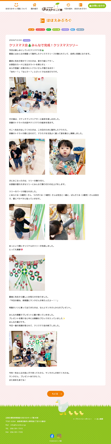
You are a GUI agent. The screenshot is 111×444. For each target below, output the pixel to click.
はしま (31, 29)
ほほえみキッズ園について (16, 6)
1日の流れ (68, 6)
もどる (55, 393)
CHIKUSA (65, 29)
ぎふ (48, 29)
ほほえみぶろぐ (80, 6)
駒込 (72, 29)
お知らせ (80, 29)
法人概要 (99, 419)
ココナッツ (40, 29)
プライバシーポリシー (83, 419)
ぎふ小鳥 (56, 29)
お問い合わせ (98, 5)
